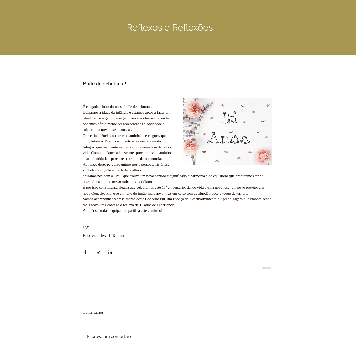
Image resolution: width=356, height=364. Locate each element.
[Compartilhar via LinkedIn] (110, 252)
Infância (116, 235)
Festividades (94, 235)
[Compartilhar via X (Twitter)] (97, 252)
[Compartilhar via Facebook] (85, 252)
